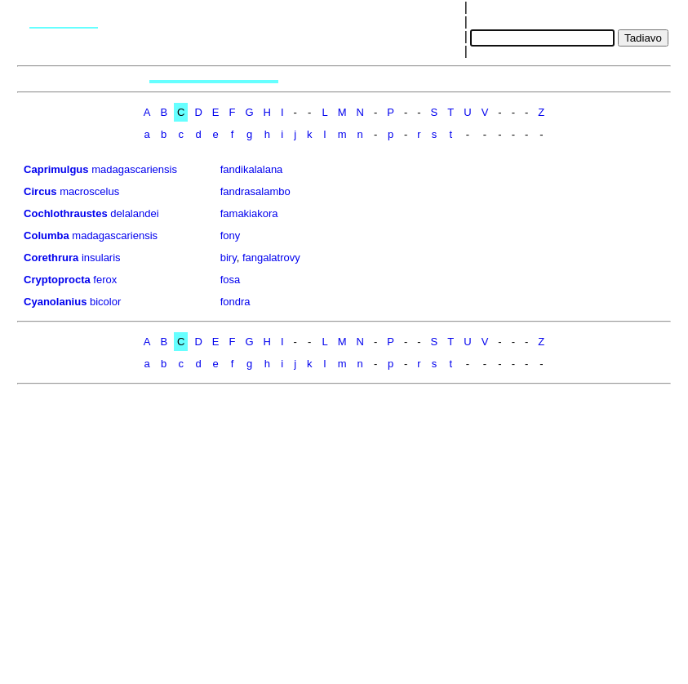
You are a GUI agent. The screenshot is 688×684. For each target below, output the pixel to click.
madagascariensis (134, 169)
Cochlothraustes (66, 213)
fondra (235, 301)
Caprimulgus (56, 169)
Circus (40, 191)
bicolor (105, 301)
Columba (46, 235)
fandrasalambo (255, 191)
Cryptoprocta (57, 279)
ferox (105, 279)
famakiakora (249, 213)
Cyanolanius (55, 301)
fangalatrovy (271, 257)
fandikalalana (251, 169)
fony (230, 235)
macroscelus (89, 191)
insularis (101, 257)
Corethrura (51, 257)
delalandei (134, 213)
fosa (230, 279)
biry (228, 257)
